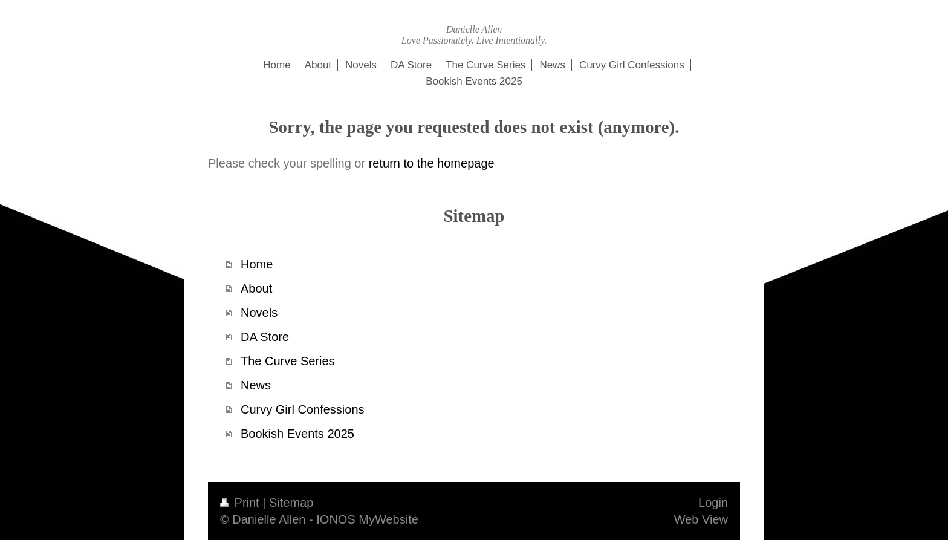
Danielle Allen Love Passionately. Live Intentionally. (474, 34)
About (256, 288)
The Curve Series (288, 361)
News (256, 385)
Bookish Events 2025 (297, 433)
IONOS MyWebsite (367, 519)
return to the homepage (432, 163)
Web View (701, 519)
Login (713, 502)
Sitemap (291, 502)
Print (241, 502)
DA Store (265, 336)
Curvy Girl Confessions (303, 409)
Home (257, 264)
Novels (259, 312)
